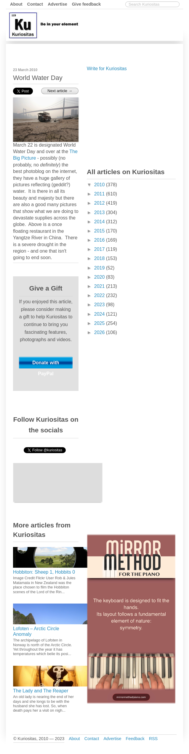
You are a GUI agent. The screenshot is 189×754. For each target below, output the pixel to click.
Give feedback (86, 4)
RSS (153, 738)
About (16, 4)
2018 (100, 258)
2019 (100, 267)
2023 (100, 304)
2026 (100, 332)
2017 (100, 249)
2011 (100, 193)
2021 (100, 286)
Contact (35, 4)
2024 (100, 314)
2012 (100, 203)
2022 (100, 295)
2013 (100, 212)
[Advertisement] (131, 118)
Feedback (135, 738)
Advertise (57, 4)
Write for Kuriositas (107, 68)
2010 (100, 184)
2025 (100, 323)
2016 (100, 240)
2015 (100, 230)
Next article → (59, 91)
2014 (100, 221)
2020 (100, 277)
